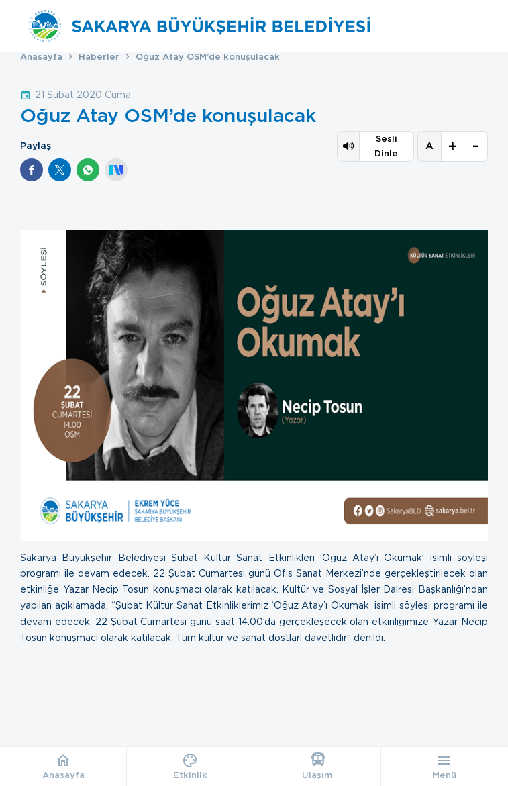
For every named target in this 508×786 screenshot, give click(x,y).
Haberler (99, 57)
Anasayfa (41, 57)
